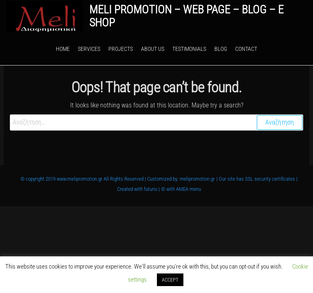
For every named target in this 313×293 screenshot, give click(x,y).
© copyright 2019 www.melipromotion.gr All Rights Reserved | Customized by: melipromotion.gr (117, 179)
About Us (152, 49)
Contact (246, 49)
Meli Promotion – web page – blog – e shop (186, 16)
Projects (120, 49)
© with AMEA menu (181, 189)
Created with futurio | (139, 189)
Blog (220, 49)
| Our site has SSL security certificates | (257, 179)
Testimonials (189, 49)
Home (63, 49)
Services (89, 49)
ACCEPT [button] (170, 280)
